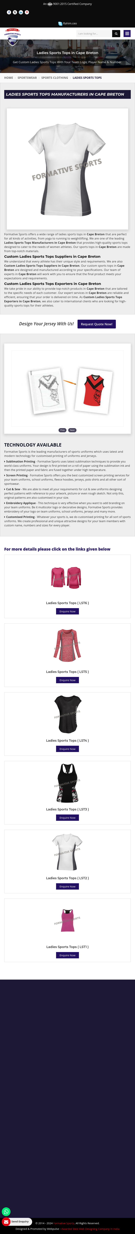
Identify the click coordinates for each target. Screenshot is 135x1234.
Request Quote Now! (96, 324)
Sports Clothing (54, 78)
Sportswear (27, 78)
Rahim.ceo (67, 23)
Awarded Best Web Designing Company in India (90, 1228)
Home (8, 78)
